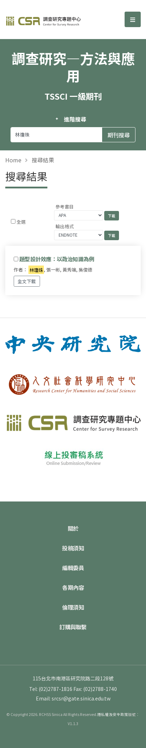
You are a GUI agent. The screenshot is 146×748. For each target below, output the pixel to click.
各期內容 (73, 587)
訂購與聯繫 (73, 627)
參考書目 (64, 206)
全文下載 (27, 281)
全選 (21, 221)
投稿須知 (73, 548)
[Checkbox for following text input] (13, 221)
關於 (73, 528)
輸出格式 (64, 226)
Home (13, 160)
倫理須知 (73, 607)
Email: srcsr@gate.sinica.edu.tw (73, 698)
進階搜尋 (75, 119)
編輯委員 (73, 567)
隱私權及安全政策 (112, 714)
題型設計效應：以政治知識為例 (56, 259)
